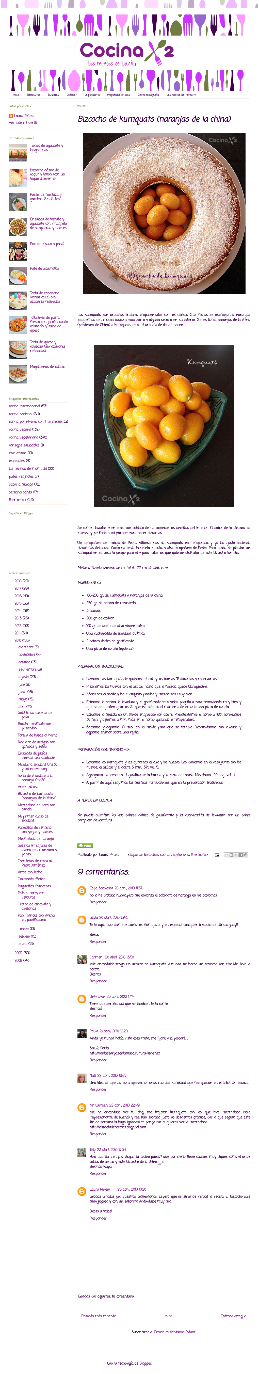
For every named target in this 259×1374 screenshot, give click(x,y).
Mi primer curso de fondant (33, 819)
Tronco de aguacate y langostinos (46, 148)
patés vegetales (21, 477)
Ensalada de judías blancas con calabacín (36, 756)
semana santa (20, 492)
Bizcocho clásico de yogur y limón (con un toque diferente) (47, 175)
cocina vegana (20, 430)
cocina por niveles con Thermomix (35, 422)
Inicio (16, 95)
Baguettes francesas (34, 886)
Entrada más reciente (98, 1316)
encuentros (17, 453)
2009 (19, 953)
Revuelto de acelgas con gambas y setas (36, 744)
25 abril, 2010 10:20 (131, 1189)
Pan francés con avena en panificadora (36, 918)
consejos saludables (24, 445)
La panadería (92, 95)
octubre (25, 662)
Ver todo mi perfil (23, 123)
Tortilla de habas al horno (37, 735)
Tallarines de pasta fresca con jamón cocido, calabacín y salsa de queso (49, 324)
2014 (18, 611)
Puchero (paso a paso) (47, 244)
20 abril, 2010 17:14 (120, 997)
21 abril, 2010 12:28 (114, 1031)
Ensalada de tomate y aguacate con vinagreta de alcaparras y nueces (48, 224)
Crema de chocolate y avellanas (34, 907)
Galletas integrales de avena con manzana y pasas (37, 850)
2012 (18, 626)
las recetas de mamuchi (28, 469)
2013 (18, 618)
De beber (72, 95)
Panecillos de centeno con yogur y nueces (35, 830)
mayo (23, 699)
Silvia (94, 918)
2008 (18, 961)
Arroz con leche (30, 872)
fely (92, 1150)
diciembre (27, 647)
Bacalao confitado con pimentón (34, 726)
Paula (94, 1031)
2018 (18, 581)
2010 (18, 641)
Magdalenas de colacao (47, 367)
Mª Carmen (99, 1105)
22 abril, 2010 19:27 (111, 1076)
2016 (18, 596)
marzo (24, 929)
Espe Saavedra (101, 888)
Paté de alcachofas (44, 268)
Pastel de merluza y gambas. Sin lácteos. (46, 197)
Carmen (97, 957)
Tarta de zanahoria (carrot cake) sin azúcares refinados (45, 298)
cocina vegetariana (174, 855)
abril (22, 707)
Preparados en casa (118, 95)
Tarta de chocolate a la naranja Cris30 (35, 778)
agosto (24, 677)
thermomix (199, 855)
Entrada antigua (233, 1316)
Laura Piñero (100, 1189)
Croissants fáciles (31, 879)
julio (22, 685)
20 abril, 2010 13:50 (119, 957)
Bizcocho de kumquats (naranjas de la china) (37, 796)
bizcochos (151, 855)
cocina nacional (20, 414)
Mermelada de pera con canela (36, 807)
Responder (98, 902)
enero (23, 944)
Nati (93, 1076)
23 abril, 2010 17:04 (111, 1150)
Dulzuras (53, 95)
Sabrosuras (33, 95)
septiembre (28, 670)
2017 (18, 589)
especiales (17, 461)
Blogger (145, 1363)
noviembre (27, 655)
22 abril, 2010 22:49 (124, 1105)
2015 (18, 603)
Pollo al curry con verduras (31, 895)
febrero (25, 936)
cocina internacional (24, 406)
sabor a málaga (21, 484)
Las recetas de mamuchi (181, 95)
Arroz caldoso (28, 787)
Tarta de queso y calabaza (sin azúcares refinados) (47, 347)
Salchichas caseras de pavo (35, 715)
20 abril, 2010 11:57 (128, 888)
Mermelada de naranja (36, 839)
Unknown (97, 997)
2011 (18, 633)
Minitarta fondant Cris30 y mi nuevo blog (37, 767)
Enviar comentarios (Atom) (175, 1332)
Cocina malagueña (148, 95)
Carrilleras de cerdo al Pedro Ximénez (35, 863)
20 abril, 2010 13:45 (113, 918)
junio (23, 692)
